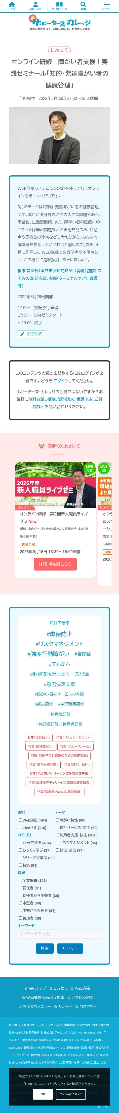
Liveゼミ (60, 988)
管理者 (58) (30, 918)
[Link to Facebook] (106, 1107)
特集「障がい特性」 (77, 765)
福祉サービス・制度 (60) (77, 828)
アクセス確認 (82, 997)
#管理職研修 (59, 714)
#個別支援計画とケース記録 (59, 674)
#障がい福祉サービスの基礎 (59, 694)
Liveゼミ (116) (32, 828)
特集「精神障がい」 (40, 747)
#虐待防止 (59, 634)
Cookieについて (71, 1094)
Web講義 (82, 988)
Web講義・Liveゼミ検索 (45, 997)
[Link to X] (99, 1107)
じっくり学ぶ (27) (34, 850)
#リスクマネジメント (59, 644)
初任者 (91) (30, 888)
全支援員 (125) (33, 881)
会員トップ (37, 988)
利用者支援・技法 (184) (76, 835)
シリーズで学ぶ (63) (37, 858)
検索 (45, 948)
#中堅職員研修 (71, 704)
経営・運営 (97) (70, 850)
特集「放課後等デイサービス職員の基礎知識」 (59, 783)
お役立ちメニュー (37, 1007)
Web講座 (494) (33, 820)
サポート (65, 1007)
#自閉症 (83, 654)
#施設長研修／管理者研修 (59, 724)
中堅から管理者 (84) (37, 911)
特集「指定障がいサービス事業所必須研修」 (59, 774)
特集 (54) (28, 865)
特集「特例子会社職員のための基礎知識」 (59, 755)
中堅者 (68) (30, 903)
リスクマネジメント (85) (76, 843)
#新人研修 (44, 704)
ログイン (61, 381)
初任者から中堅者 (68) (39, 896)
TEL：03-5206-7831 (80, 1040)
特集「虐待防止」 (39, 738)
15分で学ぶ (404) (35, 843)
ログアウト (87, 1007)
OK (43, 1094)
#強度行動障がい (49, 654)
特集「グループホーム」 (75, 747)
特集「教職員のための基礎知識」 (59, 792)
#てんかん (59, 664)
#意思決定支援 (59, 684)
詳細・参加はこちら (55, 564)
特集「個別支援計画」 (43, 765)
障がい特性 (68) (70, 820)
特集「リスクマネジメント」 (73, 738)
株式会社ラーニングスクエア (60, 1032)
